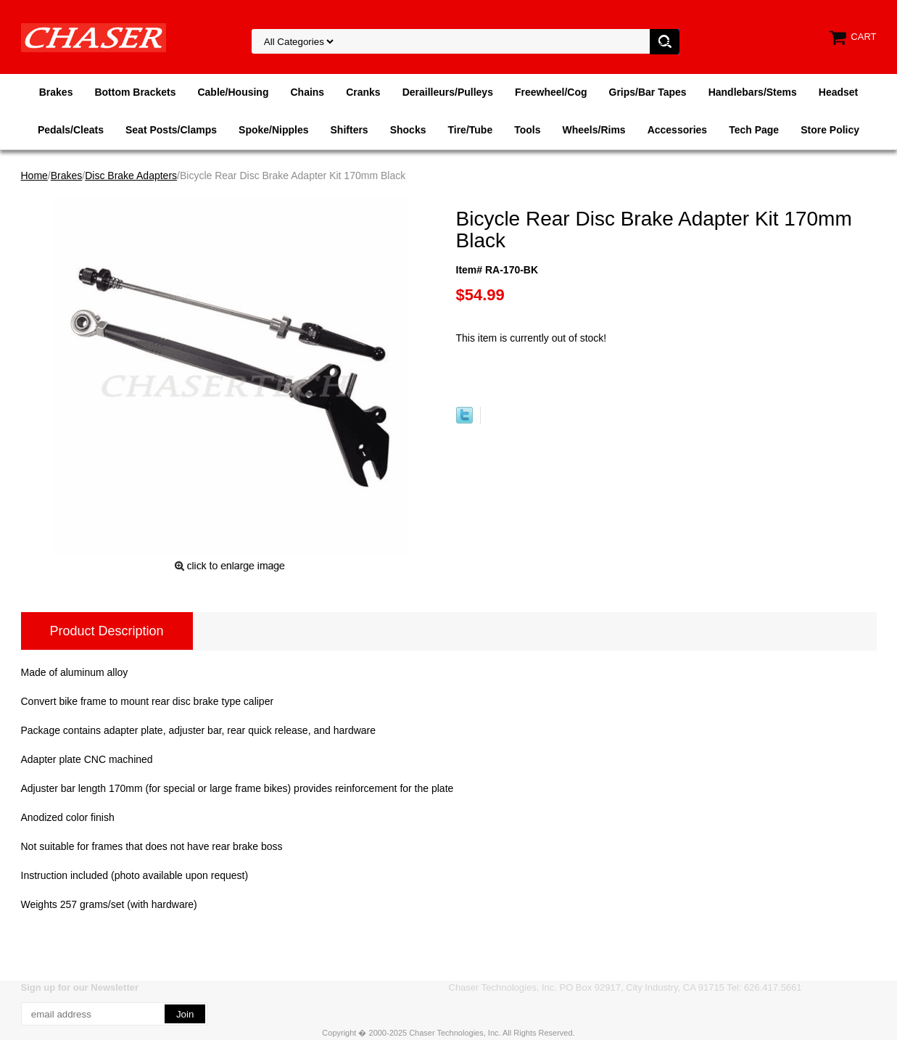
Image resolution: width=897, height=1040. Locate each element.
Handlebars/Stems (752, 92)
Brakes (56, 92)
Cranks (363, 92)
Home (34, 175)
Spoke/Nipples (273, 130)
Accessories (678, 130)
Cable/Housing (232, 92)
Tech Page (754, 130)
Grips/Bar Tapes (648, 92)
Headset (838, 92)
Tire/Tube (469, 130)
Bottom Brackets (134, 92)
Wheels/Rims (593, 130)
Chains (307, 92)
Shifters (349, 130)
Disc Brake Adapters (131, 175)
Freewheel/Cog (551, 92)
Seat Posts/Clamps (171, 130)
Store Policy (830, 130)
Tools (527, 130)
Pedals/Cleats (71, 130)
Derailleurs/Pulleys (447, 92)
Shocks (408, 130)
